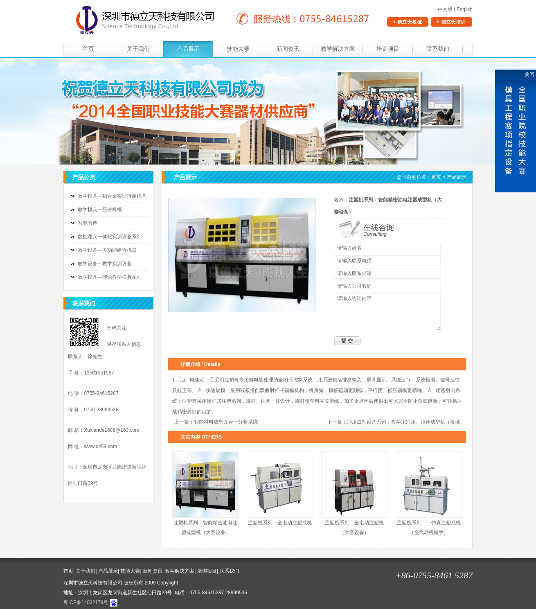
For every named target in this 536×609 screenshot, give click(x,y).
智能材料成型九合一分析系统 (226, 422)
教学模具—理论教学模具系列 (110, 277)
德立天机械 (409, 22)
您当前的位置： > (431, 177)
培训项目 (387, 49)
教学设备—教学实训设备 (105, 263)
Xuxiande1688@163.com (111, 430)
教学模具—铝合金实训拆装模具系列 (107, 198)
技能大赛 (238, 49)
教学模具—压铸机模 (100, 209)
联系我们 (437, 49)
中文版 (445, 9)
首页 (88, 49)
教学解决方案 (338, 49)
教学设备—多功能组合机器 (107, 250)
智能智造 (87, 223)
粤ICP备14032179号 (85, 602)
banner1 (268, 111)
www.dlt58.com (100, 446)
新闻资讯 (288, 49)
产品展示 (188, 49)
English (465, 9)
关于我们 (138, 49)
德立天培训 (453, 22)
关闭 (529, 74)
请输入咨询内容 (387, 312)
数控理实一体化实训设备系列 (110, 236)
